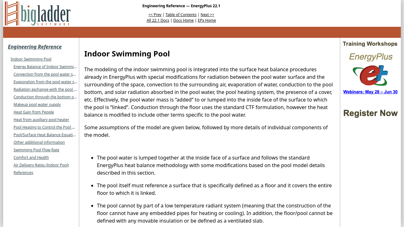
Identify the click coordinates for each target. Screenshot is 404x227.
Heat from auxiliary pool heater (41, 119)
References (23, 172)
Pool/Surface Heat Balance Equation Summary (55, 134)
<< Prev (154, 14)
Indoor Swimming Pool (31, 59)
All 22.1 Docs (158, 20)
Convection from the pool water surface (49, 74)
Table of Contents (181, 14)
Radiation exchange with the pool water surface (56, 89)
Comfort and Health (31, 157)
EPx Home (207, 20)
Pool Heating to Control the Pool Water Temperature (60, 127)
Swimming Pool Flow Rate (36, 150)
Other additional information (39, 142)
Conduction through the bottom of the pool (52, 97)
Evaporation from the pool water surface (50, 81)
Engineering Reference (35, 46)
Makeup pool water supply (37, 104)
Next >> (207, 14)
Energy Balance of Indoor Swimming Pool (50, 66)
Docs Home (183, 20)
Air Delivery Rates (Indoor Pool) (41, 165)
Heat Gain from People (34, 112)
